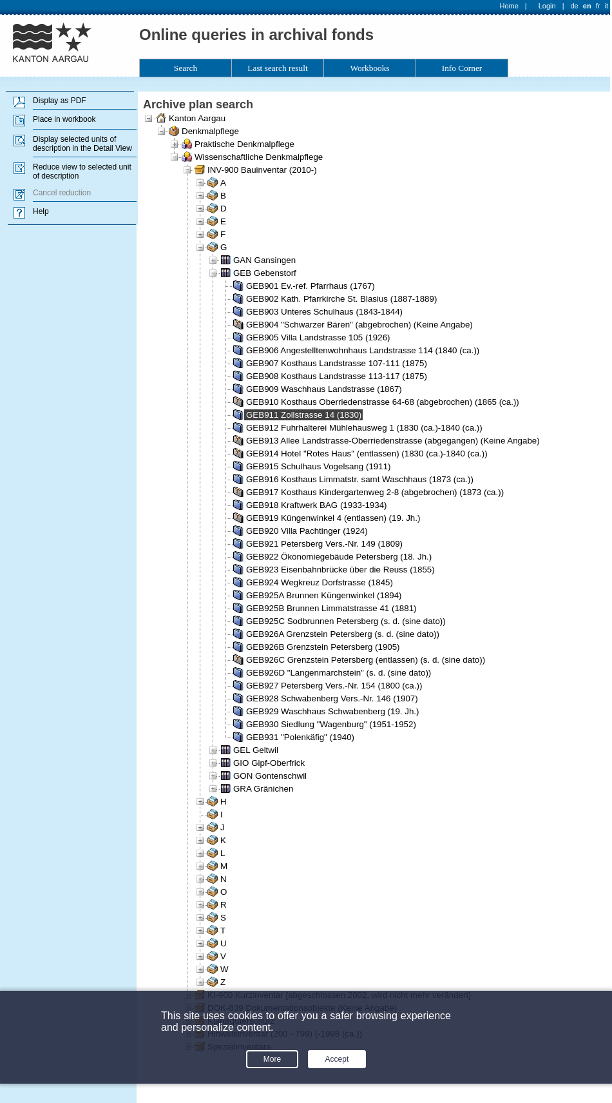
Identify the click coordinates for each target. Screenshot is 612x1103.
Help (41, 211)
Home (509, 6)
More (272, 1059)
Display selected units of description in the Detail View (82, 144)
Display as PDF (59, 100)
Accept (337, 1059)
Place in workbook (64, 119)
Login (547, 6)
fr (598, 6)
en (587, 6)
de (574, 6)
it (607, 6)
